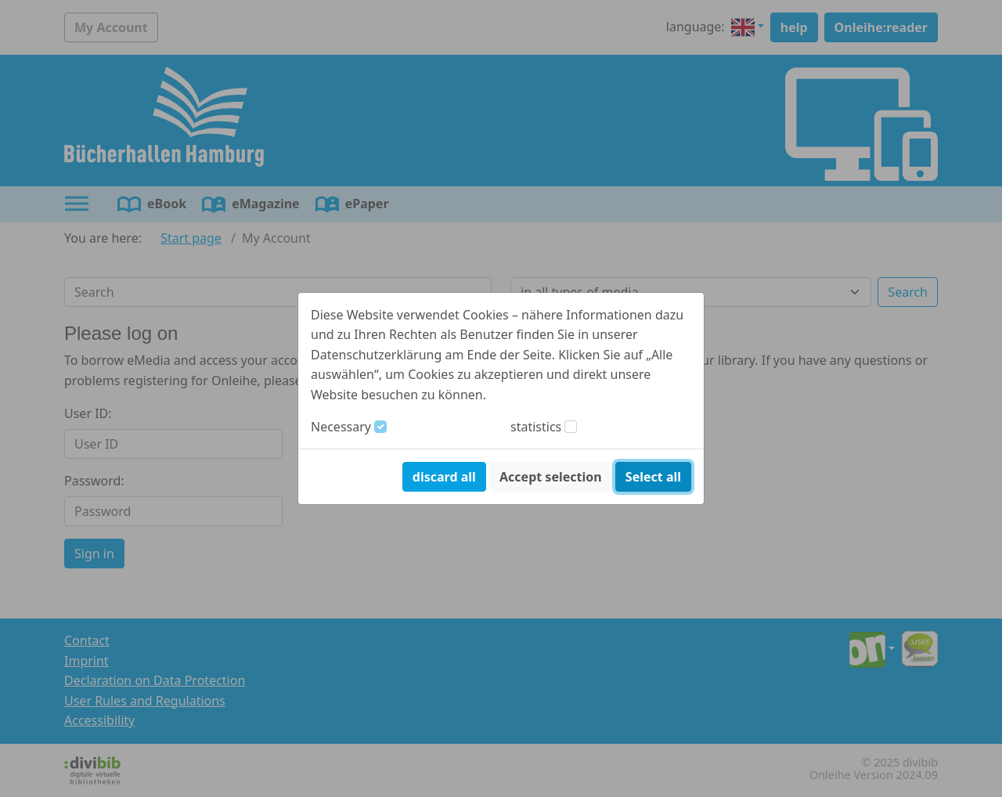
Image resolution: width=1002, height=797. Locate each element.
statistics (535, 426)
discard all (444, 476)
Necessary (341, 426)
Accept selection (550, 476)
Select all (653, 476)
